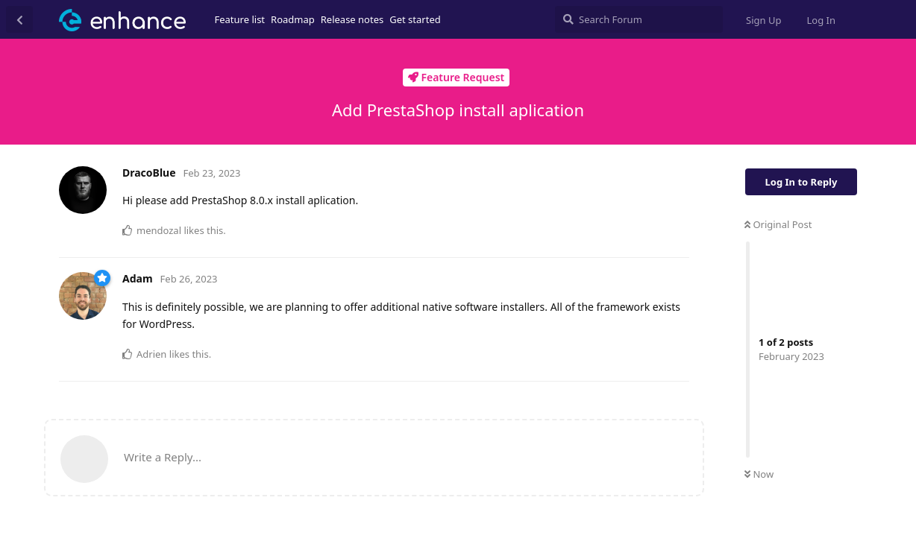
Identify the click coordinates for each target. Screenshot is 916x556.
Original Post (778, 224)
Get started (414, 19)
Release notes (352, 19)
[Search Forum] (639, 19)
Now (759, 474)
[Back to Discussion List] (19, 19)
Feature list (240, 19)
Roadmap (293, 19)
